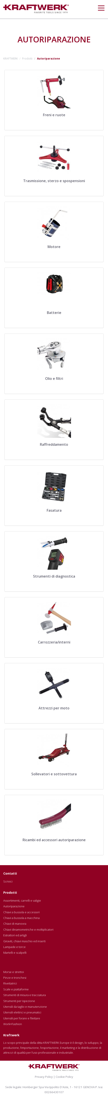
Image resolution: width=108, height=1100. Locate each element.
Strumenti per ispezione (19, 1001)
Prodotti (27, 58)
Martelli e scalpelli (15, 953)
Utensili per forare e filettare (21, 1018)
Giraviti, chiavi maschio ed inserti (24, 941)
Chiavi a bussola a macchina (21, 918)
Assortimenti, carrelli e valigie (22, 900)
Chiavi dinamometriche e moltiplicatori (28, 929)
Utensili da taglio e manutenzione (25, 1007)
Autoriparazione (14, 906)
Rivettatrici (10, 983)
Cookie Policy (64, 1077)
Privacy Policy (44, 1077)
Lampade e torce (14, 947)
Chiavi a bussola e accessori (21, 912)
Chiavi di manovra (14, 924)
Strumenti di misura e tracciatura (24, 995)
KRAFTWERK (10, 58)
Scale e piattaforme (16, 989)
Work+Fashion (12, 1024)
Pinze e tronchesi (14, 978)
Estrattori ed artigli (15, 935)
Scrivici (7, 881)
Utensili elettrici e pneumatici (22, 1012)
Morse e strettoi (13, 972)
